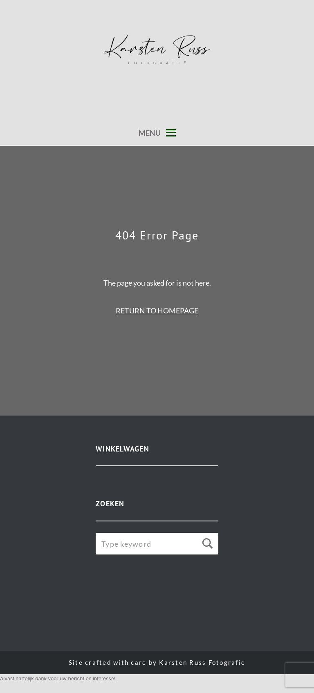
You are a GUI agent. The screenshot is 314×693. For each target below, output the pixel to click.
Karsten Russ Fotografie (202, 662)
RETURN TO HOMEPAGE (157, 310)
